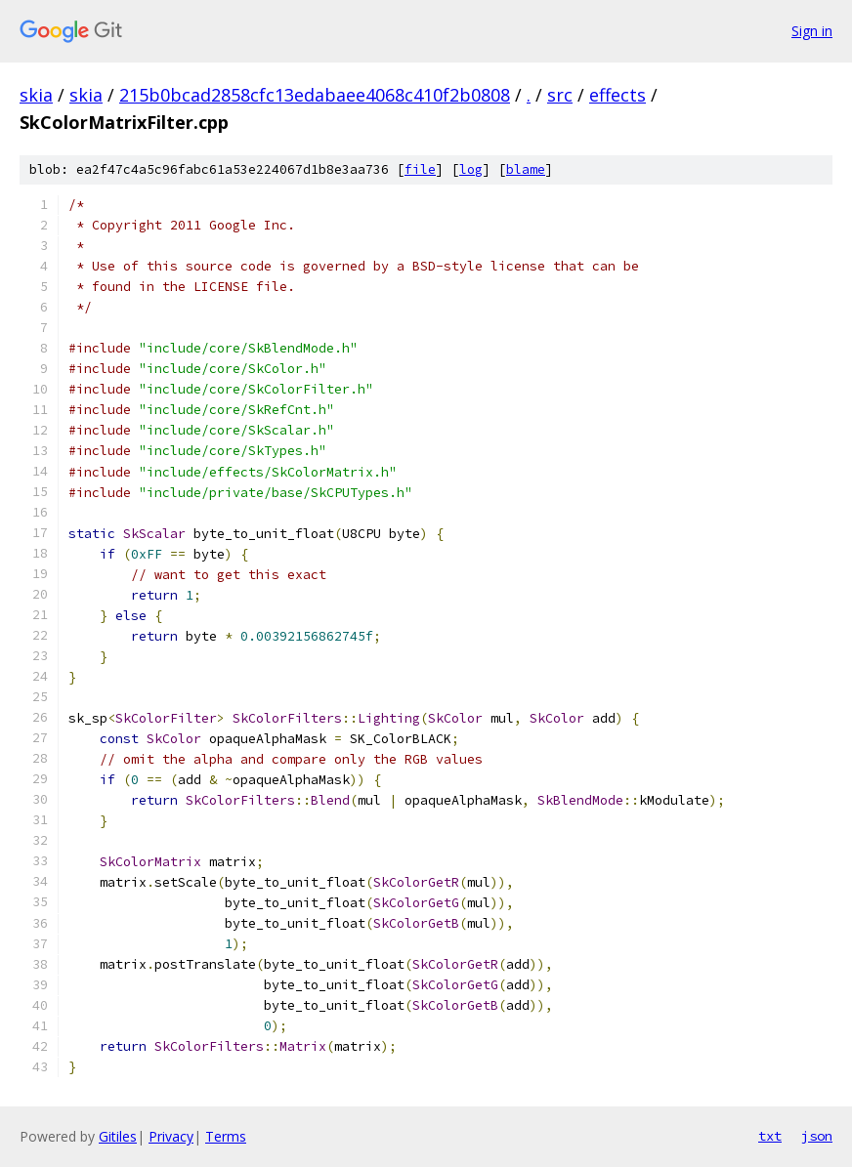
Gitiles (118, 1136)
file (420, 169)
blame (525, 169)
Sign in (811, 30)
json (816, 1136)
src (560, 94)
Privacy (171, 1136)
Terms (225, 1136)
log (471, 169)
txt (770, 1136)
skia (36, 94)
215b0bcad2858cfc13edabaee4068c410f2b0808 (314, 94)
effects (617, 94)
